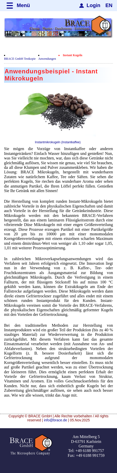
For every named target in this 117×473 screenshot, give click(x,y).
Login (93, 5)
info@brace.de (55, 420)
